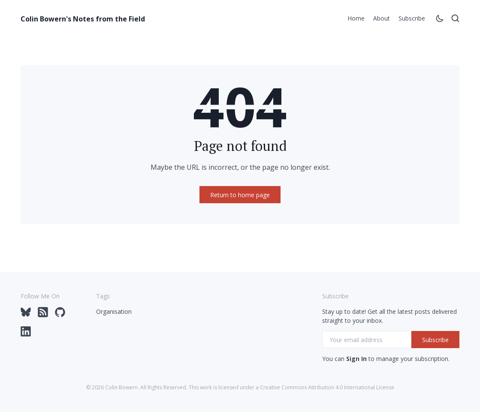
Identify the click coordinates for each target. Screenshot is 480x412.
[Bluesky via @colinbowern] (26, 315)
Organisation (114, 311)
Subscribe (411, 18)
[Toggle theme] (439, 19)
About (381, 18)
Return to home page (240, 195)
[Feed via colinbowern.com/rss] (43, 315)
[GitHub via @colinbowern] (60, 315)
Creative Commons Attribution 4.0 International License (327, 387)
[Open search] (455, 19)
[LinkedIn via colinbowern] (26, 334)
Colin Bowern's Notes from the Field (83, 19)
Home (356, 18)
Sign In (356, 359)
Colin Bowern (121, 387)
